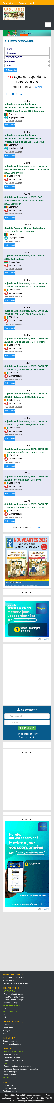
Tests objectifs (10, 1075)
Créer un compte (27, 737)
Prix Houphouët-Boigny (13, 994)
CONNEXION (27, 728)
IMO (5, 1014)
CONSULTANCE (10, 1049)
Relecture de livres (11, 1054)
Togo (5, 1033)
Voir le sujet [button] (10, 125)
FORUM (6, 1082)
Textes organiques (10, 1041)
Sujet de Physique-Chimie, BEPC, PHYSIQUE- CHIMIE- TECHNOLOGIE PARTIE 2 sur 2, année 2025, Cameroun (24, 107)
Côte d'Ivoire (8, 1028)
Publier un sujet (9, 1088)
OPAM (6, 1008)
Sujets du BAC (9, 980)
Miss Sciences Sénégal (13, 1000)
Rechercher (11, 70)
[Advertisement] (27, 675)
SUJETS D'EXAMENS (13, 974)
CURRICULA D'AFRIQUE (14, 1022)
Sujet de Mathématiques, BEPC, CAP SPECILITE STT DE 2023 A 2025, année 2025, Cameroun (24, 200)
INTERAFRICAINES (11, 1005)
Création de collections (13, 1060)
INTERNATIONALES (11, 1011)
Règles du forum (10, 1091)
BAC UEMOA (9, 1038)
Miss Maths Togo (11, 1003)
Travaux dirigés (10, 1072)
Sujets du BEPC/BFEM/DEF (14, 978)
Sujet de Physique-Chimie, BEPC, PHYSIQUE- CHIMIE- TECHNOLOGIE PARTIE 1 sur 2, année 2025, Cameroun (24, 138)
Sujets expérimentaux (12, 1044)
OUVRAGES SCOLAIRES (14, 1052)
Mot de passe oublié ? (27, 734)
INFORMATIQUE (10, 1077)
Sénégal (6, 1030)
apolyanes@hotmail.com (33, 1101)
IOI (5, 1017)
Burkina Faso (8, 1025)
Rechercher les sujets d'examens (16, 983)
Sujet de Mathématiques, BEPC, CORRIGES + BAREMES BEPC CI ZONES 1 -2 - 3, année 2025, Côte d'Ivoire (26, 169)
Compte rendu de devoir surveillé (17, 1066)
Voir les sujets (8, 1085)
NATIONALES (9, 991)
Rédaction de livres (12, 1057)
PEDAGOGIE (8, 1063)
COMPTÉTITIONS (11, 988)
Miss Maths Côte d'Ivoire (14, 997)
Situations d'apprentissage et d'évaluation (21, 1069)
